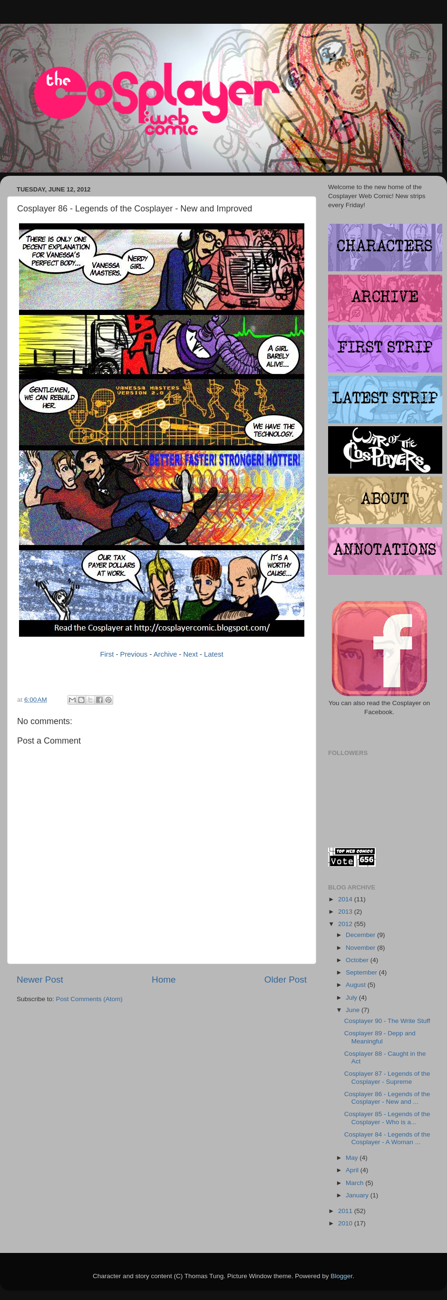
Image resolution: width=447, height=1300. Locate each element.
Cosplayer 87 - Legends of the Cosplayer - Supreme (387, 1077)
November (361, 947)
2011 (346, 1210)
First (107, 654)
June (353, 1009)
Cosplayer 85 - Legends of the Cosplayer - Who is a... (387, 1117)
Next (190, 654)
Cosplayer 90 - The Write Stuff (387, 1020)
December (361, 934)
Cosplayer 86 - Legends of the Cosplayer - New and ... (387, 1097)
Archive (165, 654)
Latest (213, 654)
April (353, 1170)
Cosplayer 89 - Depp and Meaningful (380, 1037)
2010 (346, 1223)
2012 (346, 923)
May (353, 1157)
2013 (346, 911)
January (358, 1195)
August (357, 984)
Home (163, 980)
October (358, 960)
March (355, 1182)
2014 (346, 899)
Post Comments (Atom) (89, 999)
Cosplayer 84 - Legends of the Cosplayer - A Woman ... (387, 1138)
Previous (134, 654)
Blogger (341, 1276)
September (362, 972)
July (352, 997)
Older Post (285, 980)
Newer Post (40, 980)
